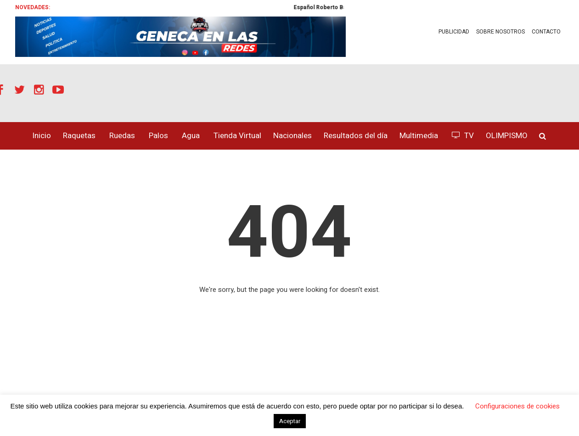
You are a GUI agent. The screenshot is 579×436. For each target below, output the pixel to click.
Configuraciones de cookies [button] (517, 406)
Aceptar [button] (289, 421)
